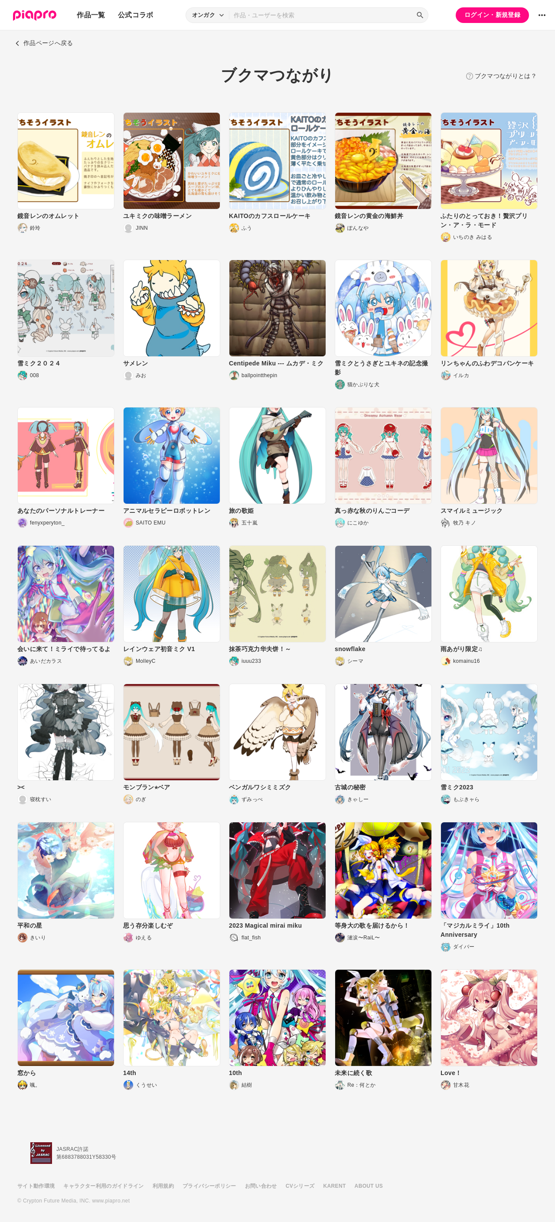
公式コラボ (135, 15)
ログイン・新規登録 (492, 14)
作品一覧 (91, 15)
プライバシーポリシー (209, 1186)
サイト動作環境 (36, 1186)
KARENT (334, 1186)
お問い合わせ (261, 1186)
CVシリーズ (300, 1186)
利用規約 (163, 1186)
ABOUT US (369, 1186)
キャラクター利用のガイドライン (103, 1186)
